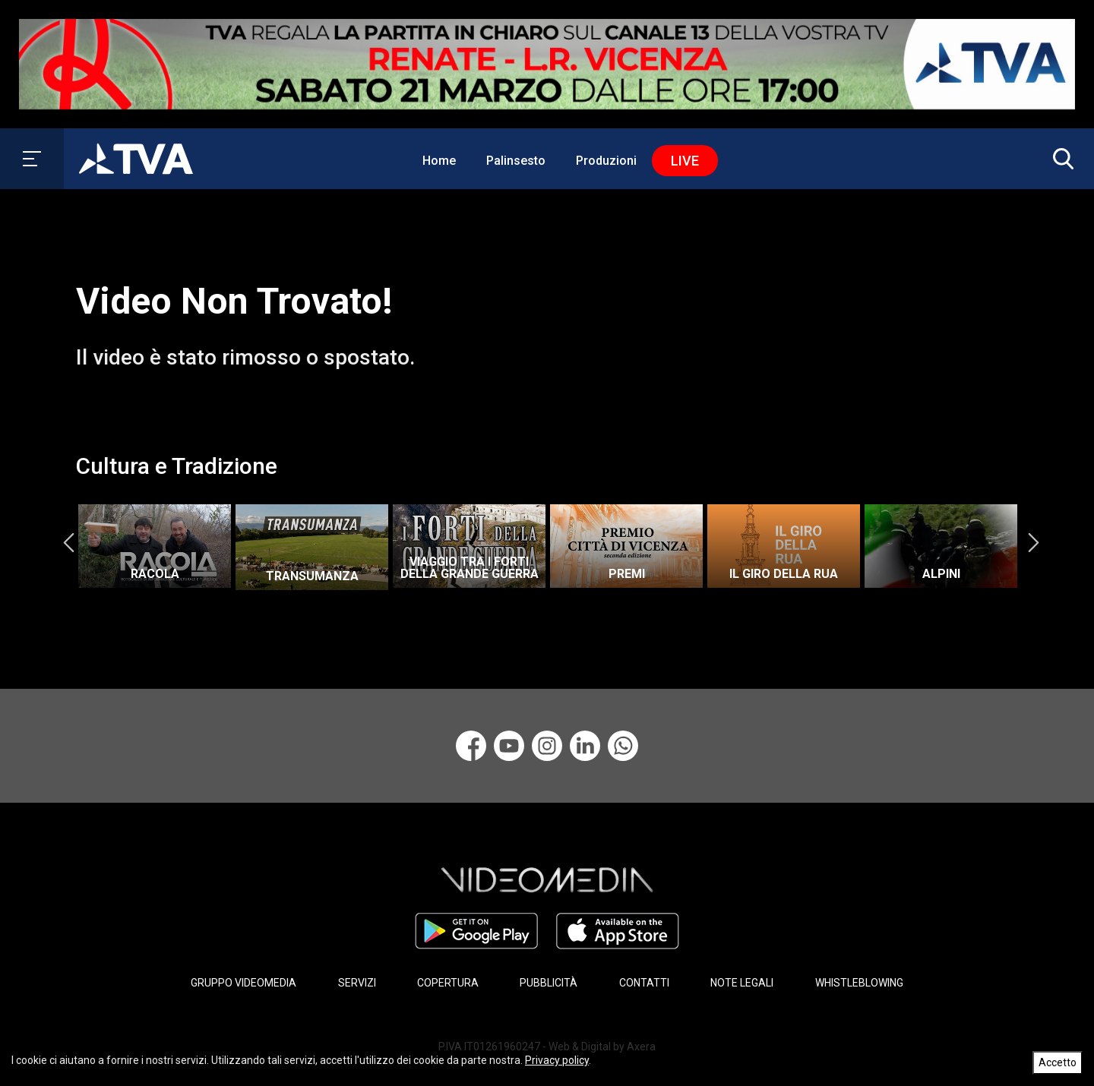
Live (685, 161)
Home (439, 160)
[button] (1059, 158)
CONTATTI (644, 983)
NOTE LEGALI (741, 983)
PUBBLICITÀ (548, 983)
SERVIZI (357, 983)
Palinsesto (515, 160)
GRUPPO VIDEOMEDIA (243, 983)
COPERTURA (448, 983)
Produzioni (606, 160)
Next (1033, 542)
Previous (68, 542)
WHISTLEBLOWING (859, 983)
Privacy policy (557, 1060)
